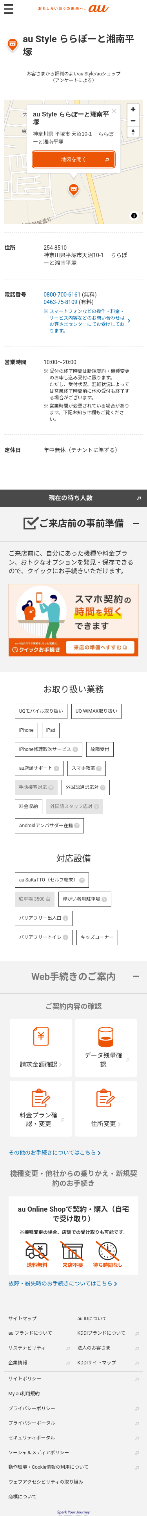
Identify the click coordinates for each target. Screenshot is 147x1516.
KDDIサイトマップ (97, 1363)
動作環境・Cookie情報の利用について (48, 1467)
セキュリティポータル (31, 1438)
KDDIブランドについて (101, 1333)
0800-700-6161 (62, 294)
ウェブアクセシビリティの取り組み (45, 1482)
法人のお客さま (94, 1348)
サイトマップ (22, 1318)
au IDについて (92, 1318)
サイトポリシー (24, 1379)
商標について (22, 1497)
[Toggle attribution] (134, 215)
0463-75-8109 (60, 302)
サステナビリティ (26, 1348)
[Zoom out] (133, 120)
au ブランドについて (30, 1333)
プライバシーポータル (31, 1423)
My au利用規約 (24, 1393)
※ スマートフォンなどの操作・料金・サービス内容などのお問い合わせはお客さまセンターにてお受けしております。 (87, 321)
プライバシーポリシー (31, 1408)
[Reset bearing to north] (133, 132)
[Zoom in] (133, 109)
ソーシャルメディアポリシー (38, 1452)
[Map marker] (73, 191)
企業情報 (17, 1363)
